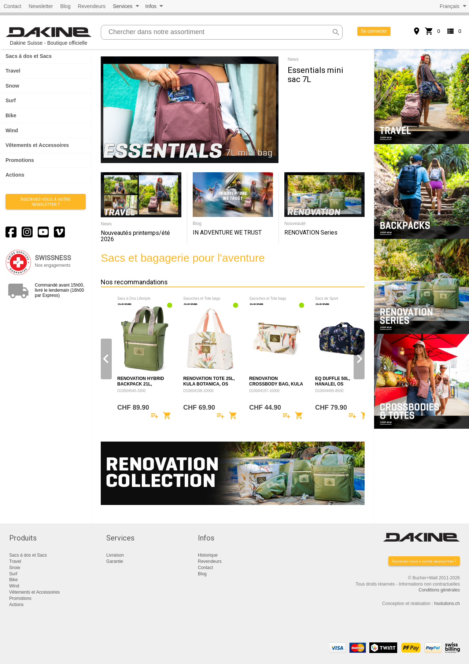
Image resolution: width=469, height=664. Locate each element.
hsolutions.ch (447, 603)
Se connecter (374, 31)
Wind (11, 130)
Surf (10, 100)
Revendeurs (92, 6)
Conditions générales (439, 590)
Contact (12, 6)
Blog (65, 6)
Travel (12, 71)
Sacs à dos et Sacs (28, 56)
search (336, 32)
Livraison (115, 555)
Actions (14, 175)
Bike (10, 115)
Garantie (114, 561)
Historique (208, 555)
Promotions (19, 160)
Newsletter (41, 6)
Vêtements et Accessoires (37, 145)
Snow (12, 86)
